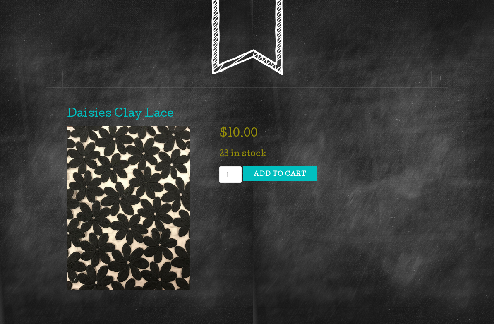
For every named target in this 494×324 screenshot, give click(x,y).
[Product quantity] (230, 174)
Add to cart (280, 175)
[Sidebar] (54, 79)
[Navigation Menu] (439, 79)
